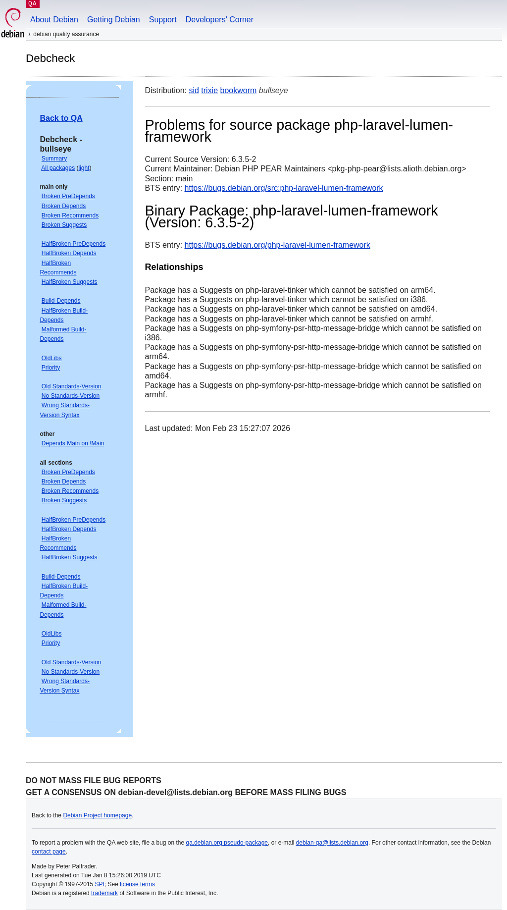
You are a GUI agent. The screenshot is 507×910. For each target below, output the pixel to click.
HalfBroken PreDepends (73, 243)
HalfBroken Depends (69, 253)
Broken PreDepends (68, 196)
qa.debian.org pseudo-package (227, 842)
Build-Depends (61, 300)
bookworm (238, 90)
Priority (51, 367)
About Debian (54, 19)
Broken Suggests (64, 224)
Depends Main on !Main (73, 443)
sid (194, 90)
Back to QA (61, 118)
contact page (49, 851)
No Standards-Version (71, 395)
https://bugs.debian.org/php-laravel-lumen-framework (277, 245)
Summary (54, 158)
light (84, 167)
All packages (58, 167)
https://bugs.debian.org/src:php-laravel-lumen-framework (284, 188)
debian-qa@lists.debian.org (332, 842)
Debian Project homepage (97, 815)
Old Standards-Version (71, 386)
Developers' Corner (220, 19)
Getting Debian (113, 19)
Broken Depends (64, 206)
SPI (99, 884)
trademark (104, 893)
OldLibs (52, 358)
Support (163, 19)
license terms (137, 884)
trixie (209, 90)
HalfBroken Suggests (70, 281)
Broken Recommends (70, 215)
